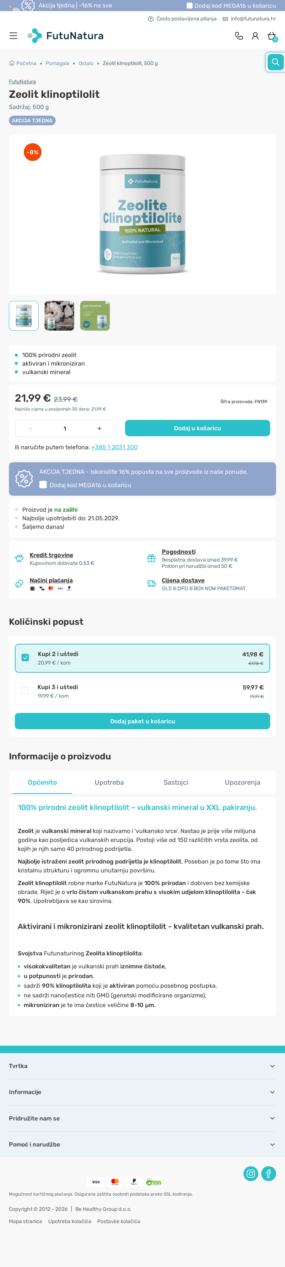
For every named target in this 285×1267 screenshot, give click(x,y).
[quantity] (65, 428)
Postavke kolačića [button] (118, 1221)
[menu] (15, 36)
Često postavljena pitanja (182, 19)
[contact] (239, 35)
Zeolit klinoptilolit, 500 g (130, 63)
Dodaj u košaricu (197, 428)
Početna (22, 63)
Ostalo (86, 63)
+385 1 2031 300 (114, 447)
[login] (255, 35)
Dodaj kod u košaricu (235, 5)
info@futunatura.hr (249, 19)
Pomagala (57, 63)
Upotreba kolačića (69, 1221)
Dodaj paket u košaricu (142, 721)
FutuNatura (22, 81)
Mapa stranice (25, 1221)
